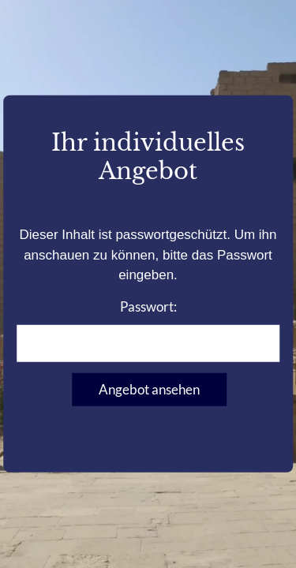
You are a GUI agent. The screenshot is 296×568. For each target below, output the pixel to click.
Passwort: (148, 329)
